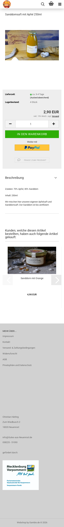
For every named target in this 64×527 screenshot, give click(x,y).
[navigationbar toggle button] (59, 4)
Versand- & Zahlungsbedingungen (19, 347)
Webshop (21, 522)
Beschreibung (14, 177)
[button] (10, 124)
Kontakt (6, 342)
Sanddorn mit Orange (32, 278)
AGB (5, 359)
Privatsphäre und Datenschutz (17, 365)
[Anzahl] (32, 124)
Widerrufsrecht (10, 353)
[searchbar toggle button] (42, 4)
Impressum (8, 336)
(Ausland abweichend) (39, 98)
